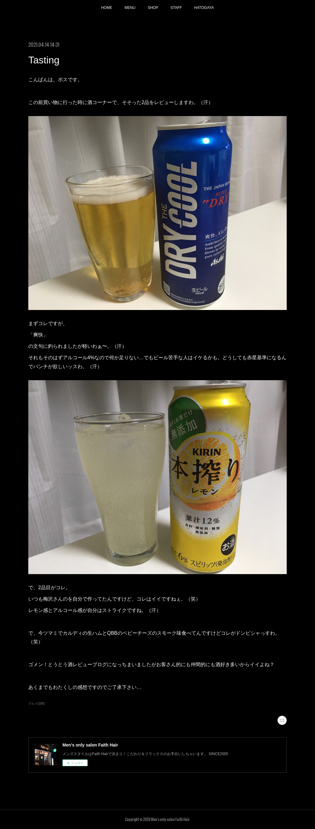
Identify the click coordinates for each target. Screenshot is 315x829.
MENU (130, 8)
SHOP (153, 8)
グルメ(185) (36, 703)
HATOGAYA (204, 8)
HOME (106, 8)
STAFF (176, 8)
